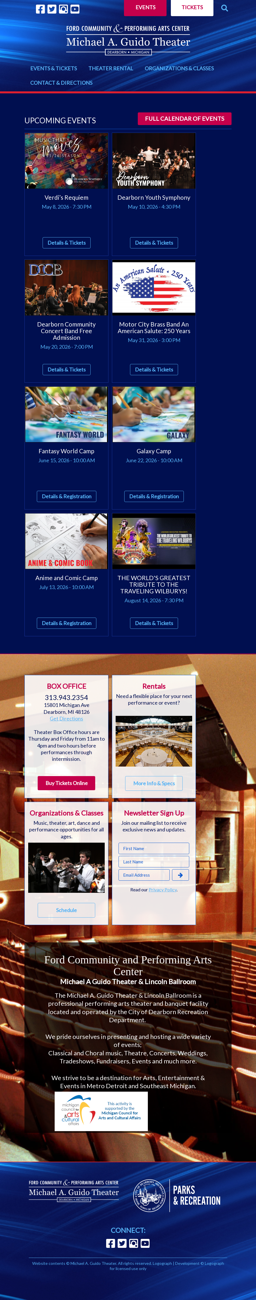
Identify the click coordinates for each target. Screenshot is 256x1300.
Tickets (192, 7)
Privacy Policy (163, 889)
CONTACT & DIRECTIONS (61, 83)
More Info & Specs (154, 783)
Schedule (66, 910)
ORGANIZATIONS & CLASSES (179, 68)
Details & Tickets (66, 242)
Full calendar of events (184, 118)
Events (145, 7)
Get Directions (66, 718)
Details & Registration (66, 496)
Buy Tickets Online (66, 783)
